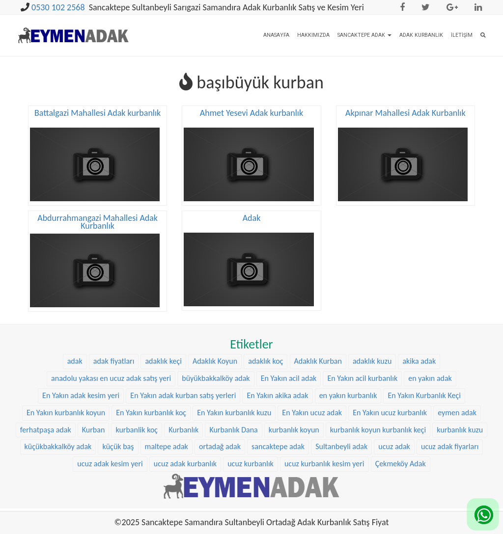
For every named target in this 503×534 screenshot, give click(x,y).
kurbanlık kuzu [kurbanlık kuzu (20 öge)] (460, 421)
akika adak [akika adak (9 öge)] (419, 352)
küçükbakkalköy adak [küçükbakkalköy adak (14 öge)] (58, 438)
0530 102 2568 (58, 7)
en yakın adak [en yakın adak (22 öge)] (430, 369)
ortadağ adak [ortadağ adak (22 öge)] (220, 438)
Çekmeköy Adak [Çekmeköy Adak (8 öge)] (400, 455)
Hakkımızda (313, 35)
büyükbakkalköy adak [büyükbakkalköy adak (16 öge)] (216, 369)
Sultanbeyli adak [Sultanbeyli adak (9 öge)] (341, 438)
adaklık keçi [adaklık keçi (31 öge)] (163, 352)
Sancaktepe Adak (364, 35)
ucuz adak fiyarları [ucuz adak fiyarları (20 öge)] (449, 438)
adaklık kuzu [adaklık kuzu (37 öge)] (372, 352)
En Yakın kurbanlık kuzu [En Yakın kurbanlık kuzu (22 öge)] (234, 403)
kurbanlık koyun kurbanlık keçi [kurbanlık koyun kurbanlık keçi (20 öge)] (378, 421)
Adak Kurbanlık (421, 35)
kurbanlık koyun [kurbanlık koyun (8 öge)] (294, 421)
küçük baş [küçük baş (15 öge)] (118, 438)
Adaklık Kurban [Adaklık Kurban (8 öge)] (318, 352)
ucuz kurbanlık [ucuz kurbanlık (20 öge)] (250, 455)
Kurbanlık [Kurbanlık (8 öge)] (183, 421)
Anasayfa (276, 35)
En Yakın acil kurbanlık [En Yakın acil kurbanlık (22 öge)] (362, 369)
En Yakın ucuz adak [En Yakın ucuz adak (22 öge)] (312, 403)
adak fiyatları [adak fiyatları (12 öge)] (114, 352)
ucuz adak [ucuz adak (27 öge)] (394, 438)
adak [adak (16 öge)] (75, 352)
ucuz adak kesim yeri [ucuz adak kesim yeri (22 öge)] (109, 455)
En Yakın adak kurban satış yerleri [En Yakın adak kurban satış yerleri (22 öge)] (183, 387)
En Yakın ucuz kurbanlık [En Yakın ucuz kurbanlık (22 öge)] (390, 403)
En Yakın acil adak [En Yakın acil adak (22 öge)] (289, 369)
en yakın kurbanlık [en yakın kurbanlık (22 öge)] (348, 387)
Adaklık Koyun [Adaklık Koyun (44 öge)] (215, 352)
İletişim (462, 35)
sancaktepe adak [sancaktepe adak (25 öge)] (278, 438)
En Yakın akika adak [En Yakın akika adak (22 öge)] (277, 387)
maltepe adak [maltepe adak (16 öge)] (166, 438)
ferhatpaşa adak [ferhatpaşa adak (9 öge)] (45, 421)
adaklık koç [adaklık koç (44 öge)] (265, 352)
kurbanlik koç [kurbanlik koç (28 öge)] (136, 421)
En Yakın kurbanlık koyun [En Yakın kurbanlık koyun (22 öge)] (66, 403)
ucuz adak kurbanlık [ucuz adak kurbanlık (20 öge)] (185, 455)
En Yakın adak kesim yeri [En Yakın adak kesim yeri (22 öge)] (80, 387)
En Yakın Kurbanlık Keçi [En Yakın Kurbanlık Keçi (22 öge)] (424, 387)
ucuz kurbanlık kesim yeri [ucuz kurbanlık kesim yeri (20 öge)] (324, 455)
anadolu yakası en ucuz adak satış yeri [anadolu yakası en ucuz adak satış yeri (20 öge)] (111, 369)
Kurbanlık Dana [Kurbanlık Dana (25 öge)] (233, 421)
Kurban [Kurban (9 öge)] (93, 421)
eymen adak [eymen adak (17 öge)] (457, 403)
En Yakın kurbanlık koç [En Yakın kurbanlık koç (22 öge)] (151, 403)
